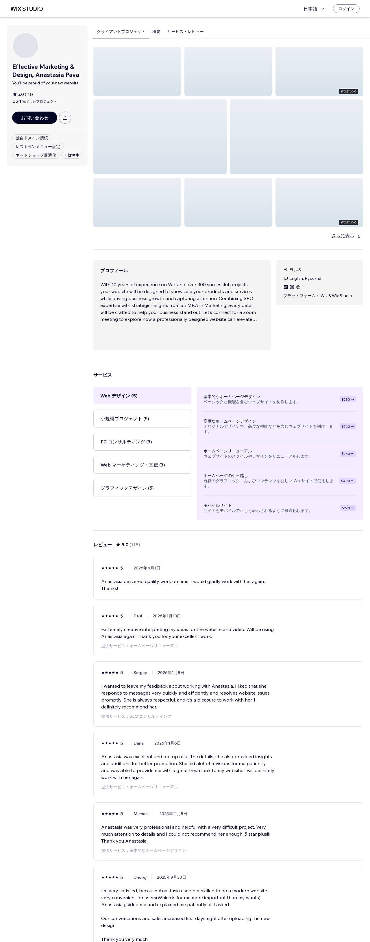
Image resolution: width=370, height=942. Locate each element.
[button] (137, 71)
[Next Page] (270, 921)
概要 (156, 31)
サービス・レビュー (185, 31)
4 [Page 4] (228, 921)
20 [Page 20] (259, 921)
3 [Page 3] (218, 921)
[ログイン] (346, 8)
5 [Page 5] (239, 921)
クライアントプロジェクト (121, 31)
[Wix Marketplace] (26, 8)
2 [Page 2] (207, 921)
